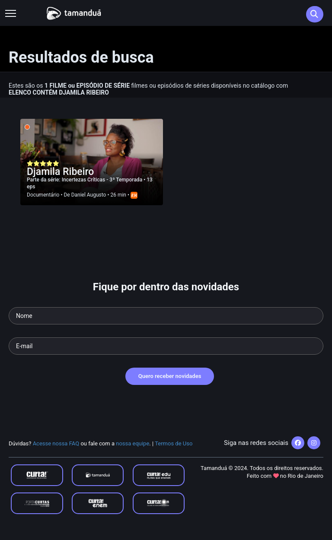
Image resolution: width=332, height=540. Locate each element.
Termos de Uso (173, 443)
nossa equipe (132, 443)
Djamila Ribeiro (60, 172)
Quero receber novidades (169, 376)
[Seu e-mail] (166, 346)
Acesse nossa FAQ (56, 443)
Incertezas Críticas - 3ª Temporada (103, 180)
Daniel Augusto (88, 195)
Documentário (43, 195)
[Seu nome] (166, 315)
